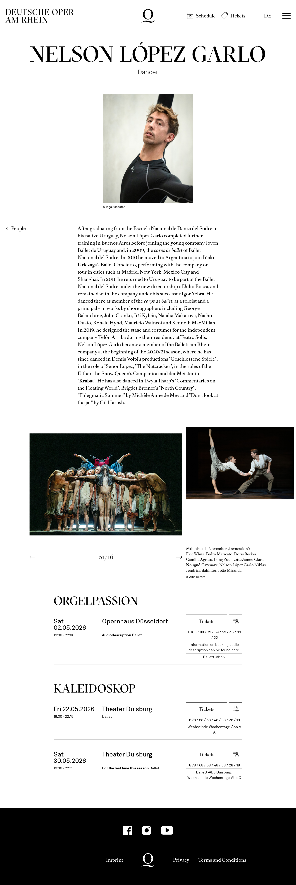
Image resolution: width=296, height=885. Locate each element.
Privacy (181, 860)
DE (267, 15)
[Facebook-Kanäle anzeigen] (127, 830)
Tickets (237, 15)
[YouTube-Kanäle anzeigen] (167, 830)
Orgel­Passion (96, 600)
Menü (286, 15)
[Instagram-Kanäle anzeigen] (146, 830)
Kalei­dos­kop (95, 688)
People (18, 228)
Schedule (206, 15)
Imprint (114, 860)
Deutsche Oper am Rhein (39, 16)
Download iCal (235, 621)
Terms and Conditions (222, 860)
